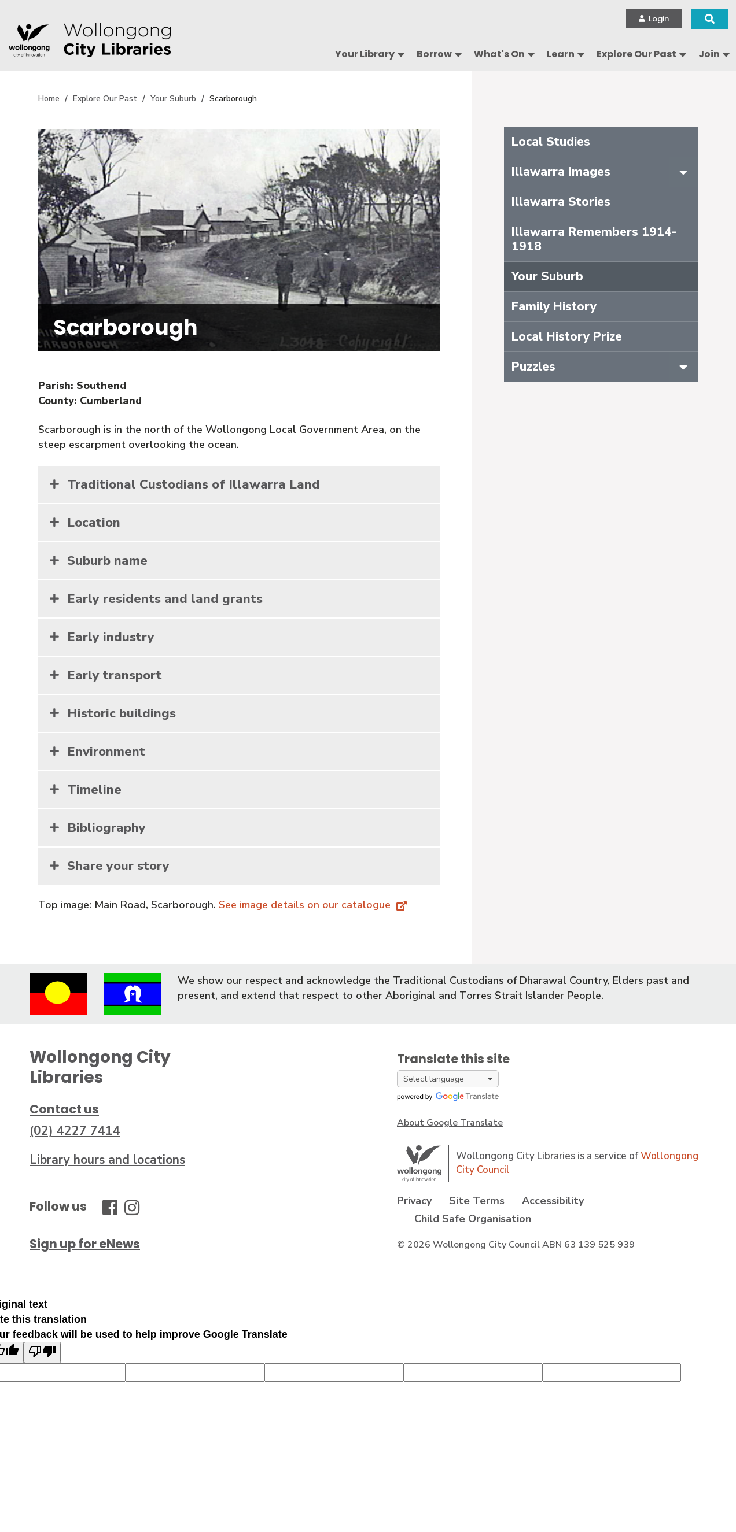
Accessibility (553, 1201)
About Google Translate (450, 1122)
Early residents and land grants (165, 599)
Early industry (110, 637)
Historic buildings (121, 713)
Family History (554, 306)
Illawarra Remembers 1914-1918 (594, 239)
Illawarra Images (560, 172)
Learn (561, 54)
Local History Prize (566, 336)
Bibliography (106, 828)
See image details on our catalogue (305, 905)
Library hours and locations (107, 1160)
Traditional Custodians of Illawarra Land (193, 484)
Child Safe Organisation (472, 1219)
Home (49, 98)
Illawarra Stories (560, 202)
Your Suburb (173, 98)
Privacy (414, 1201)
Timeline (94, 789)
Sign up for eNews (85, 1243)
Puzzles (533, 366)
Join (709, 54)
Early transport (114, 675)
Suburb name (107, 560)
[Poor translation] (42, 1352)
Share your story (118, 866)
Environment (106, 751)
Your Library (365, 54)
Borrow (434, 54)
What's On (499, 54)
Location (93, 522)
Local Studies (550, 142)
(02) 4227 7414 (75, 1131)
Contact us (64, 1109)
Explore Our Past (636, 54)
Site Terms (477, 1201)
